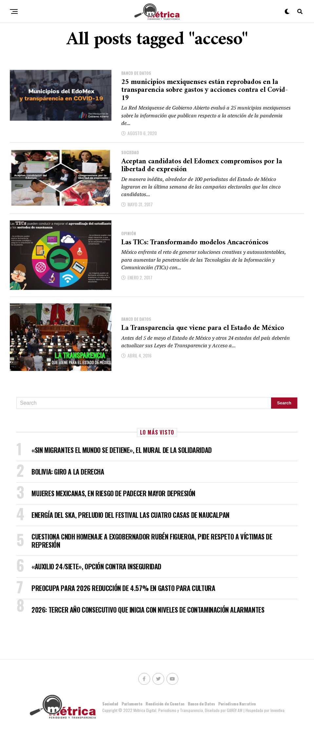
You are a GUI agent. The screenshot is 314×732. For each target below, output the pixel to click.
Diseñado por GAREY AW (224, 710)
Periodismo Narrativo (237, 704)
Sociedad (110, 704)
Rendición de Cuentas (165, 704)
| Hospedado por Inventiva (264, 710)
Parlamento (132, 704)
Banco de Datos (201, 704)
